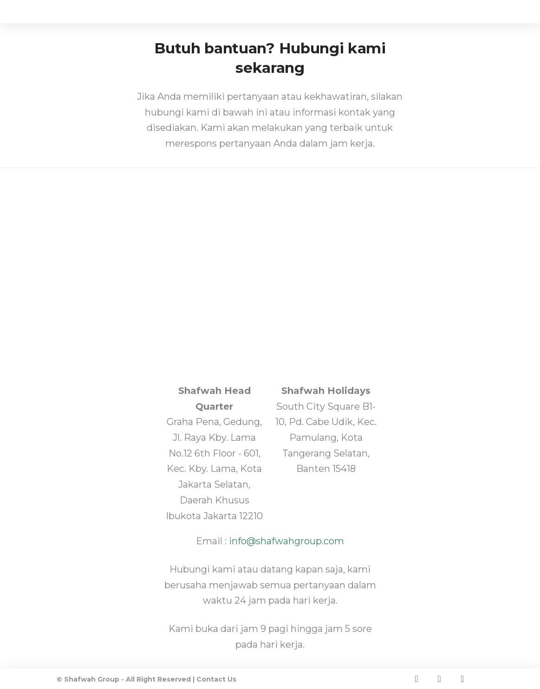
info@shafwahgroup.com (286, 541)
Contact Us (216, 679)
